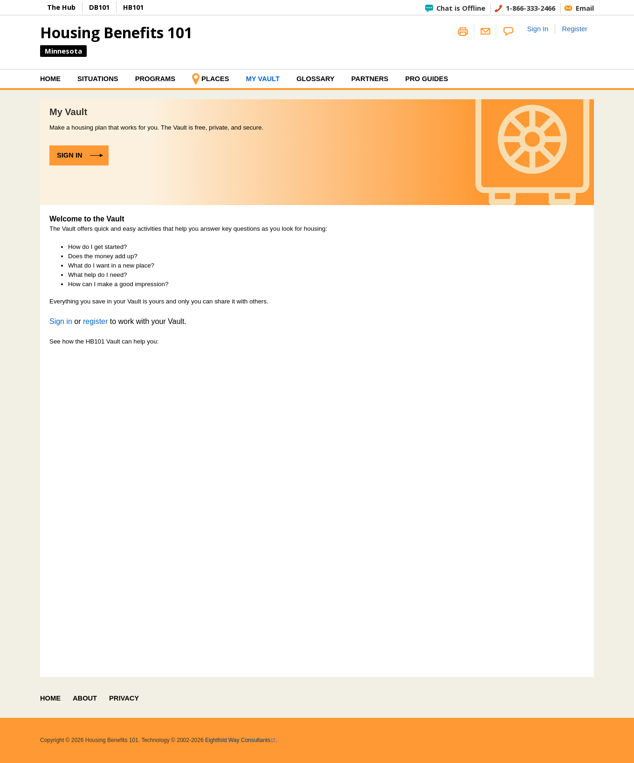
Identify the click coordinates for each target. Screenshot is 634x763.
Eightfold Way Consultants (237, 740)
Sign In (538, 29)
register (95, 321)
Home (50, 78)
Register (574, 29)
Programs (155, 78)
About (85, 698)
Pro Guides (426, 78)
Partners (370, 78)
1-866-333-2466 (530, 8)
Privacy (124, 698)
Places (215, 78)
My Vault (262, 78)
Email (585, 8)
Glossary (315, 78)
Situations (97, 78)
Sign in (70, 155)
